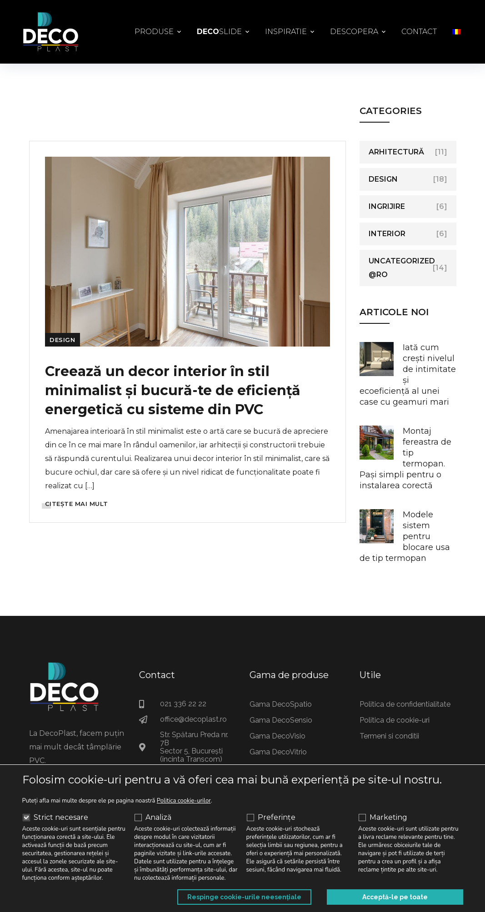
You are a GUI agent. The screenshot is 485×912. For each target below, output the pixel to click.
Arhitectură (396, 152)
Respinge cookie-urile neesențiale (295, 897)
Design (65, 338)
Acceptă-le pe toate (420, 897)
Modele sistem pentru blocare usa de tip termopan (405, 536)
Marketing (383, 817)
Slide (219, 32)
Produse (154, 31)
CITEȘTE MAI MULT (79, 502)
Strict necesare (55, 817)
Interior (387, 233)
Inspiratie (286, 31)
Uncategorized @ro (402, 268)
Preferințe (271, 817)
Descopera (354, 31)
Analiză (153, 817)
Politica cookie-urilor (184, 801)
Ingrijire (387, 206)
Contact (419, 31)
